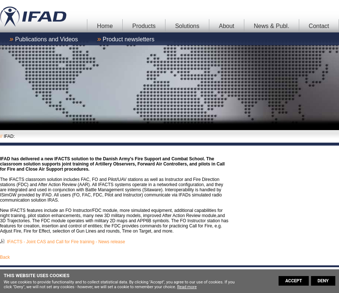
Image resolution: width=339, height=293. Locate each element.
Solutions (187, 26)
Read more (187, 287)
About (226, 26)
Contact (319, 26)
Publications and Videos (46, 39)
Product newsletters (129, 39)
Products (143, 26)
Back (5, 257)
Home (105, 26)
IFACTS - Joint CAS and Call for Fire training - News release (66, 241)
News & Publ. (271, 26)
